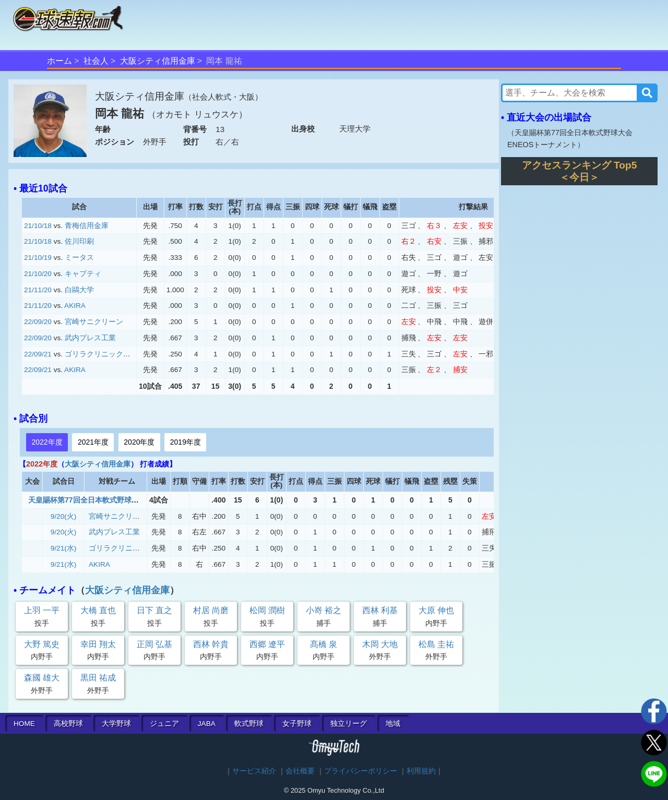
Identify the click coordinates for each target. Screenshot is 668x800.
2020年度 (139, 442)
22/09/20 (38, 322)
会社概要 (300, 771)
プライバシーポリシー (360, 771)
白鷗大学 (79, 290)
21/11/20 (38, 290)
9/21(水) (64, 548)
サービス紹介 (254, 771)
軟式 (249, 723)
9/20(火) (64, 516)
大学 (116, 723)
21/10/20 (38, 274)
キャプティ (83, 274)
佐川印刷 (79, 241)
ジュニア (164, 723)
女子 (297, 723)
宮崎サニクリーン (94, 322)
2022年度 (46, 442)
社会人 (96, 60)
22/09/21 (38, 354)
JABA (207, 723)
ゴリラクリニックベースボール (116, 354)
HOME (24, 723)
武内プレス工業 (90, 338)
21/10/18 (38, 226)
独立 (348, 723)
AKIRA (75, 305)
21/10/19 (38, 257)
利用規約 (421, 771)
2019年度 (185, 442)
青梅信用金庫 (87, 226)
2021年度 (93, 442)
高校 (68, 723)
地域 (393, 723)
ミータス (79, 257)
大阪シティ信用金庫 (157, 60)
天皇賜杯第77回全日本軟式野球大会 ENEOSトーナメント (123, 500)
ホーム (59, 60)
